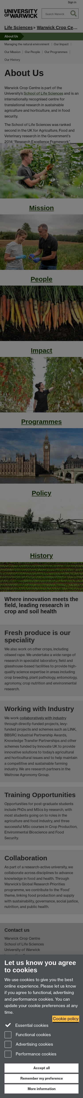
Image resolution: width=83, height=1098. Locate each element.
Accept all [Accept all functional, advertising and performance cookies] (41, 1068)
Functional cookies (27, 1035)
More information (42, 1089)
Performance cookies (30, 1054)
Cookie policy (66, 1018)
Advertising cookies (28, 1045)
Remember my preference (41, 1078)
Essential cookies (26, 1025)
